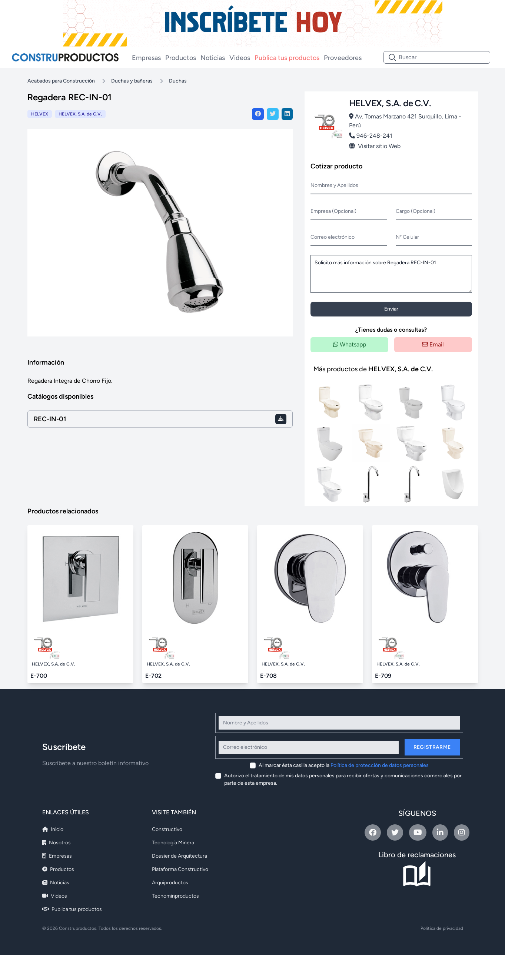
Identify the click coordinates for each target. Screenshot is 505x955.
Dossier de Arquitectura (179, 856)
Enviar (391, 309)
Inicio (52, 829)
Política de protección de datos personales (379, 765)
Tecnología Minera (173, 843)
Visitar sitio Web (375, 146)
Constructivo (167, 829)
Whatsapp (349, 344)
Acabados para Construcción (61, 81)
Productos (180, 58)
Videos (239, 58)
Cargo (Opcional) (415, 211)
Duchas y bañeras (132, 81)
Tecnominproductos (175, 896)
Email (433, 344)
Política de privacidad (442, 928)
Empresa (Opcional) (333, 211)
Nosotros (56, 843)
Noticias (212, 58)
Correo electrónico (332, 237)
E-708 (268, 675)
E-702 (153, 675)
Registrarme (432, 747)
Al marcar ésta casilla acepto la (344, 765)
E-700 (38, 675)
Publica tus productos (287, 58)
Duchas (178, 81)
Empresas (146, 58)
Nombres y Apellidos (334, 185)
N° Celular (407, 237)
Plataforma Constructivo (180, 869)
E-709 (383, 675)
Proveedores (343, 58)
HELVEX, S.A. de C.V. (80, 114)
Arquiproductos (170, 882)
